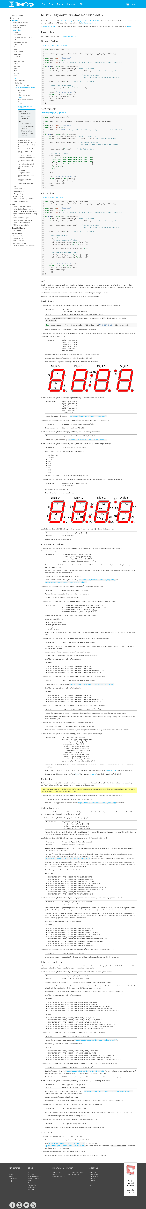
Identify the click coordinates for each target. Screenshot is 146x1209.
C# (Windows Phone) (21, 42)
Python (16, 73)
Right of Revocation (74, 1171)
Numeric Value (26, 114)
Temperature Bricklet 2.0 (26, 158)
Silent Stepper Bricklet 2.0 (26, 142)
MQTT (16, 64)
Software (15, 20)
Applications (94, 1171)
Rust (15, 78)
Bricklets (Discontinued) (25, 183)
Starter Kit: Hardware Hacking (23, 209)
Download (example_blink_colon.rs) (53, 197)
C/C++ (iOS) (17, 35)
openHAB (17, 66)
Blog (82, 4)
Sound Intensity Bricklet (26, 149)
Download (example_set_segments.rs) (53, 113)
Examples (22, 111)
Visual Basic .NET (20, 189)
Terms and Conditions (75, 1169)
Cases (30, 1180)
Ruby (15, 76)
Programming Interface (20, 201)
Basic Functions (26, 124)
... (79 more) (22, 104)
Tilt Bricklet (22, 170)
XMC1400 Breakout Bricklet (24, 180)
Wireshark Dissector (19, 243)
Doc (43, 4)
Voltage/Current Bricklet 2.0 (26, 176)
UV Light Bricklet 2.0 (24, 173)
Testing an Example (22, 85)
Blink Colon (24, 119)
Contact (92, 1176)
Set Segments (25, 116)
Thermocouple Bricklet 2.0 (25, 167)
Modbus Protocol (18, 241)
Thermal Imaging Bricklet (26, 164)
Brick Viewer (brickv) (19, 25)
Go (15, 47)
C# (15, 40)
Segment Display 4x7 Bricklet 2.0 (25, 107)
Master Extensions (34, 1174)
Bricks (19, 93)
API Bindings (17, 30)
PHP (15, 71)
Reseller (92, 1178)
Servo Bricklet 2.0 (24, 140)
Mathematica (18, 59)
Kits (13, 204)
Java (15, 49)
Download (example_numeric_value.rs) (54, 45)
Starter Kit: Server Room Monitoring (25, 211)
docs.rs (129, 26)
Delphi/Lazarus (19, 44)
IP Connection (21, 90)
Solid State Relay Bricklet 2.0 (26, 145)
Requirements (20, 80)
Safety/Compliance (58, 1174)
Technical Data (18, 236)
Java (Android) (18, 52)
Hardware (15, 18)
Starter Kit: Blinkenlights (21, 218)
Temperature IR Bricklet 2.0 (26, 161)
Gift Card (31, 1186)
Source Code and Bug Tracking (23, 199)
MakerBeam (32, 1184)
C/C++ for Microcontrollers (23, 37)
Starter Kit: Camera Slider (21, 222)
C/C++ (16, 32)
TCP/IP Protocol (18, 238)
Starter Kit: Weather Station (22, 207)
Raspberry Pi (17, 230)
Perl (15, 68)
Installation (19, 83)
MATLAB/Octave (19, 61)
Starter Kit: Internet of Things (23, 220)
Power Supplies (33, 1176)
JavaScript (17, 54)
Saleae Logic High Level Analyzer (24, 245)
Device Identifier (18, 196)
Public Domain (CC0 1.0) (68, 36)
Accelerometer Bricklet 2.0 (25, 100)
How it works (94, 1174)
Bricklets (19, 97)
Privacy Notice (56, 1169)
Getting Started (17, 15)
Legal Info (55, 1171)
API (20, 121)
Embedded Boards (18, 228)
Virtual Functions (26, 131)
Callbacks (24, 129)
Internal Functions (27, 133)
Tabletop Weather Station (21, 225)
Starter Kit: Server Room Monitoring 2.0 (25, 214)
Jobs (91, 1182)
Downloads (71, 4)
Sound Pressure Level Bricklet (25, 152)
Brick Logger (17, 28)
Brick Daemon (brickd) (20, 23)
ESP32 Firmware (18, 191)
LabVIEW (17, 56)
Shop (51, 4)
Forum (60, 4)
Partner (92, 1180)
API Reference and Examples (25, 88)
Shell (15, 186)
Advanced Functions (27, 126)
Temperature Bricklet (25, 155)
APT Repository (18, 194)
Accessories (32, 1182)
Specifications (17, 233)
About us (93, 1169)
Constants (24, 136)
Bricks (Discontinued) (24, 95)
